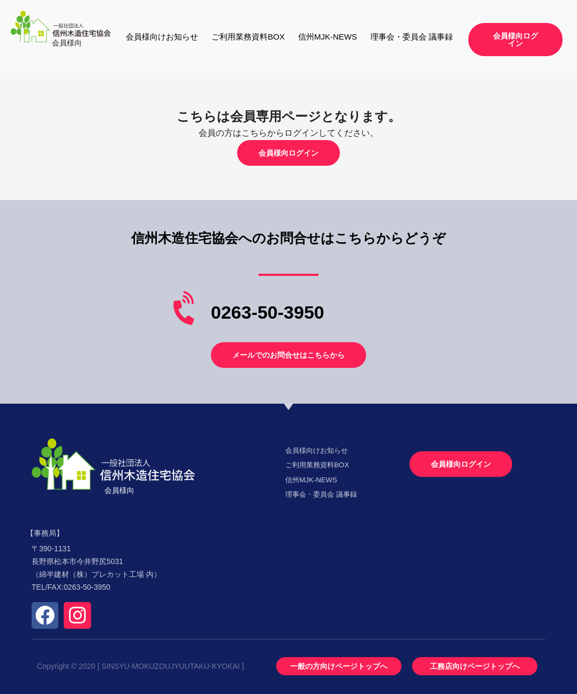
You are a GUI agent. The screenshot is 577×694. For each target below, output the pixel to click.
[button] (515, 39)
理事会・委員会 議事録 (411, 36)
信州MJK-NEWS (327, 36)
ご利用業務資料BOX (248, 36)
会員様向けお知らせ (162, 36)
